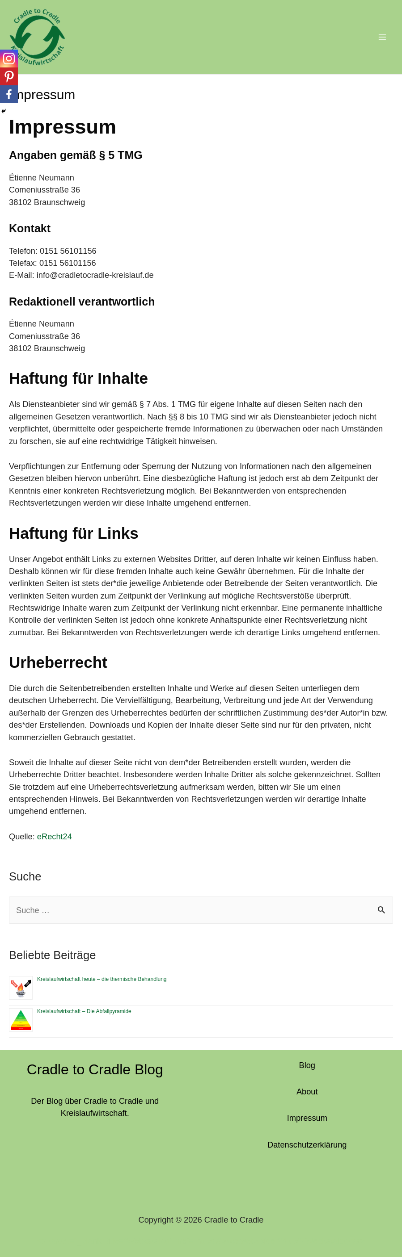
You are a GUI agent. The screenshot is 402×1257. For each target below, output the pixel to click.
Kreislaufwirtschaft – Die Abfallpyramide (84, 1008)
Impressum (307, 1114)
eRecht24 (54, 833)
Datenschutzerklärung (307, 1141)
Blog (307, 1061)
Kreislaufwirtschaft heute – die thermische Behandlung (102, 975)
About (307, 1088)
